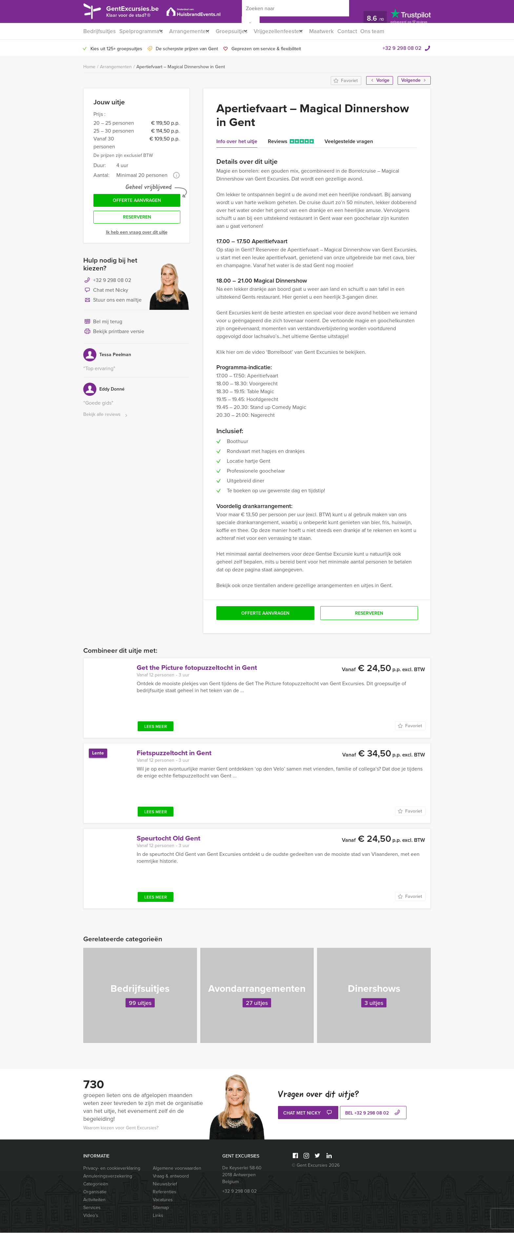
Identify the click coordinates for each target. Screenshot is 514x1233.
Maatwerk (337, 31)
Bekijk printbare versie (113, 336)
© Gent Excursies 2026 (316, 1165)
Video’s (90, 1215)
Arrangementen (193, 31)
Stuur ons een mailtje (112, 304)
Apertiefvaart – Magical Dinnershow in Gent (180, 67)
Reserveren (137, 221)
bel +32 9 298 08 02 (373, 1114)
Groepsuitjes (239, 31)
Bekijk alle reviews (106, 419)
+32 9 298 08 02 (402, 48)
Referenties (164, 1192)
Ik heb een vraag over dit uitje (137, 236)
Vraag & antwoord (171, 1176)
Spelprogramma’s (141, 31)
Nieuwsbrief (165, 1184)
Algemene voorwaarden (177, 1168)
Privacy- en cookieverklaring (111, 1168)
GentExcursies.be (141, 12)
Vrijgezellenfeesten (290, 31)
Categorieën (95, 1184)
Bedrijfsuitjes (98, 31)
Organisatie (95, 1192)
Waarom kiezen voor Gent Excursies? (120, 1128)
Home (89, 67)
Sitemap (161, 1207)
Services (92, 1207)
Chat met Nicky (105, 294)
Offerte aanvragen (137, 202)
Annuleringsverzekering (107, 1176)
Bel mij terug (102, 326)
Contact (364, 31)
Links (158, 1215)
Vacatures (163, 1200)
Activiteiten (94, 1200)
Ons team (391, 31)
